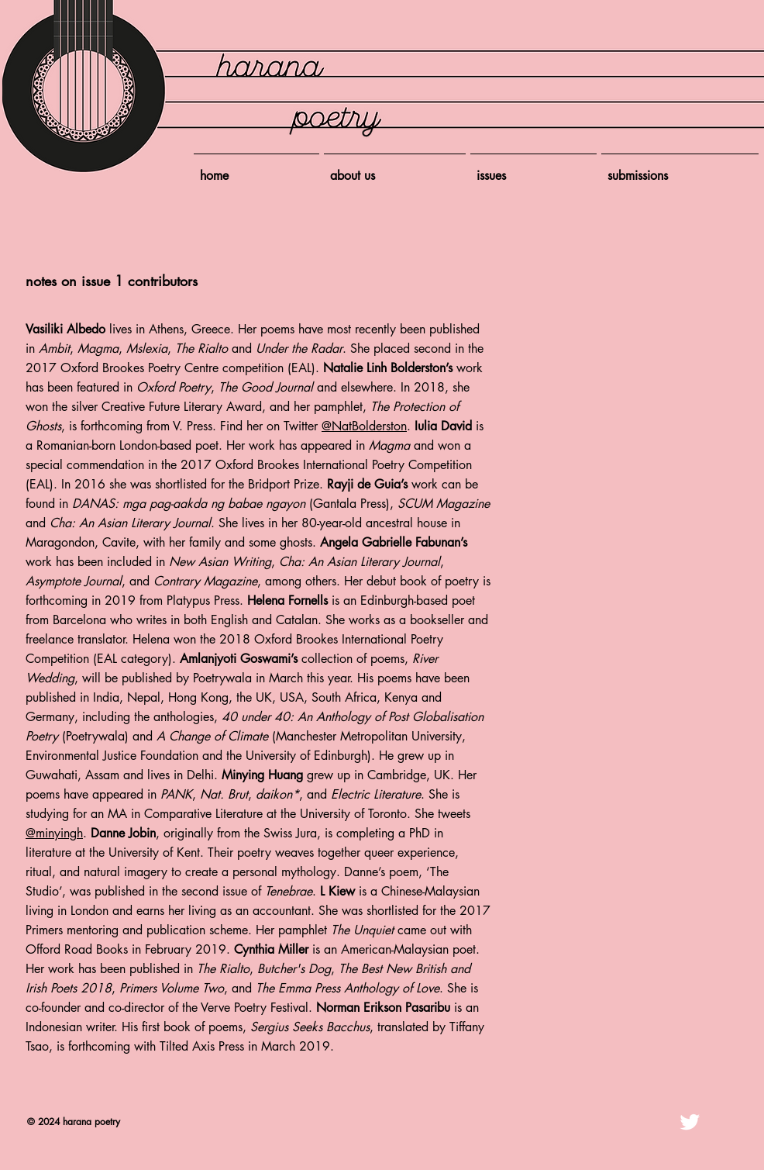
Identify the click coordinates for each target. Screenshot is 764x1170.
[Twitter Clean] (689, 1122)
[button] (533, 169)
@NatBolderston (364, 426)
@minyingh (54, 833)
